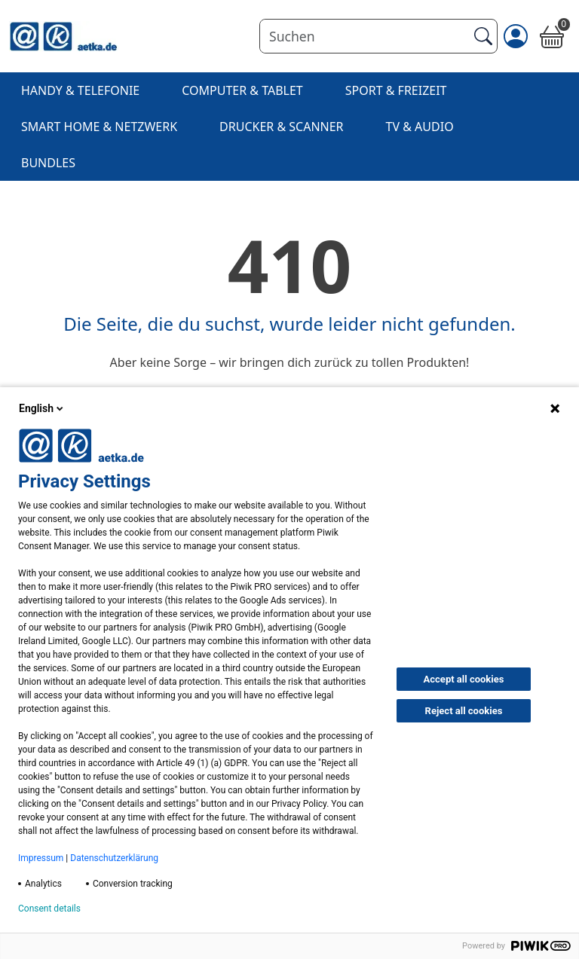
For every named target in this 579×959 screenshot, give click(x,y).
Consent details (49, 908)
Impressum (40, 858)
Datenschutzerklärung (114, 858)
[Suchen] (363, 36)
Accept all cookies (464, 679)
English (42, 408)
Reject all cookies (464, 710)
